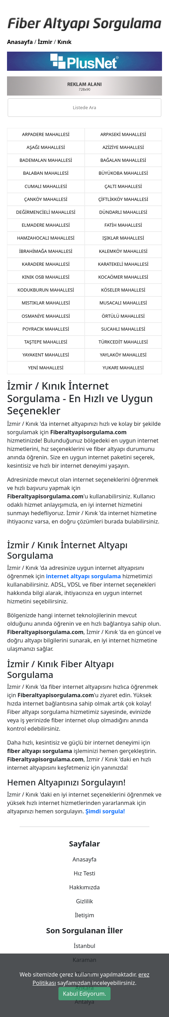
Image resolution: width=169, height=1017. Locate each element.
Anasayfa (20, 42)
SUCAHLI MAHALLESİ (123, 329)
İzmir (45, 42)
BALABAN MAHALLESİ (46, 173)
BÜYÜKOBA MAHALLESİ (123, 173)
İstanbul (85, 946)
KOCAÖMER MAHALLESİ (123, 277)
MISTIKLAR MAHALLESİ (46, 303)
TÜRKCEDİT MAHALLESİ (123, 342)
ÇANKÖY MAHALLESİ (45, 199)
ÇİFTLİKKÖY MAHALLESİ (123, 199)
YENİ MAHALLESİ (45, 367)
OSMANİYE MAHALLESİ (46, 316)
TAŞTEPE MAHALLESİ (45, 342)
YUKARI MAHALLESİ (123, 367)
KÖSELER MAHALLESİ (123, 290)
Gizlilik (84, 901)
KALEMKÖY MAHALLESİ (123, 251)
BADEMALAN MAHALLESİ (46, 160)
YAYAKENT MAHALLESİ (45, 355)
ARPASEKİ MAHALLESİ (123, 134)
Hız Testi (84, 873)
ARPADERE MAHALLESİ (46, 134)
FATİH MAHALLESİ (123, 225)
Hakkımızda (84, 887)
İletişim (84, 915)
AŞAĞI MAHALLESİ (46, 147)
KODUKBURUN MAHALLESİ (45, 290)
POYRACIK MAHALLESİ (45, 329)
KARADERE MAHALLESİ (46, 264)
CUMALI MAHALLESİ (45, 186)
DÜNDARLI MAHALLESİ (123, 212)
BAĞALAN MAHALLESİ (123, 160)
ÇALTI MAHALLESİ (123, 186)
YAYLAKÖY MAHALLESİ (123, 355)
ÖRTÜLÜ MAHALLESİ (123, 316)
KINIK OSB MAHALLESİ (46, 277)
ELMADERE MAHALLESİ (46, 225)
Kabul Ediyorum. (84, 993)
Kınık (64, 42)
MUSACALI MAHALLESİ (123, 303)
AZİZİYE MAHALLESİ (123, 147)
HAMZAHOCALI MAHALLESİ (46, 238)
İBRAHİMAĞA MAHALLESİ (45, 251)
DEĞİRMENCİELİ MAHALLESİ (46, 212)
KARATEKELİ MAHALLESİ (123, 264)
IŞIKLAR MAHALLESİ (123, 238)
